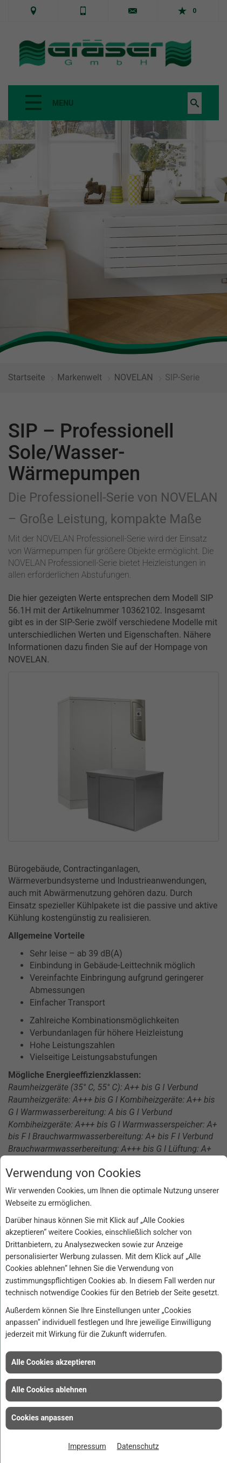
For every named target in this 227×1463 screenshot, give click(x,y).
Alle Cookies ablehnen (49, 1389)
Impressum (87, 1446)
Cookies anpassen (42, 1417)
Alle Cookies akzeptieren (53, 1362)
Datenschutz (138, 1446)
